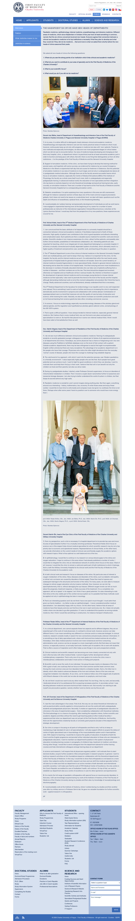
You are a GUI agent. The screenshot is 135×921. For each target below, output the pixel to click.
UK (108, 2)
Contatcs (119, 2)
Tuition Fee (43, 833)
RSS (23, 917)
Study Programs (20, 818)
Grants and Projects (71, 901)
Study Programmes (46, 818)
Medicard (18, 842)
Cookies (111, 917)
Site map (17, 917)
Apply (91, 9)
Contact (17, 894)
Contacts (116, 14)
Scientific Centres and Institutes (75, 896)
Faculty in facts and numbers (24, 836)
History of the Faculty (22, 826)
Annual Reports (20, 839)
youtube (113, 10)
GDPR (117, 917)
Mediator (68, 836)
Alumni (86, 20)
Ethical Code (19, 824)
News (17, 821)
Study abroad (69, 845)
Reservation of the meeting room (26, 852)
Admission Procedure (22, 879)
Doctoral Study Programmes (24, 876)
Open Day (43, 820)
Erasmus (106, 14)
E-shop (99, 9)
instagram (116, 10)
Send (116, 910)
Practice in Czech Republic (49, 881)
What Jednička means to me (26, 38)
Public (97, 14)
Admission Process (46, 825)
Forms (67, 861)
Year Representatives (72, 823)
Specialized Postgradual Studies (75, 898)
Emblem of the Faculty (22, 834)
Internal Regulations (100, 2)
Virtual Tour (18, 854)
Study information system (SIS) (75, 820)
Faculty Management (22, 813)
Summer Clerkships (71, 851)
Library (67, 848)
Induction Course (45, 823)
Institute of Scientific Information (75, 883)
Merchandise (19, 849)
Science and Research (107, 20)
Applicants (32, 20)
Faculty (72, 14)
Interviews (19, 28)
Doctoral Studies (45, 876)
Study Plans (69, 831)
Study (17, 884)
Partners (18, 847)
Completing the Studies (23, 892)
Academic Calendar (71, 828)
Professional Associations (48, 886)
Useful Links (69, 856)
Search (119, 6)
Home (19, 20)
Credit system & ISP (71, 833)
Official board (84, 14)
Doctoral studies (68, 20)
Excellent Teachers (21, 831)
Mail (111, 2)
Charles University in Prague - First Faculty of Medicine (75, 917)
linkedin (104, 10)
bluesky (107, 10)
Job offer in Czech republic (49, 884)
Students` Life (44, 836)
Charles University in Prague (36, 11)
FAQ (66, 864)
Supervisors (19, 889)
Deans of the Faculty (22, 829)
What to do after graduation (49, 873)
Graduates (68, 838)
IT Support (68, 909)
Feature (18, 33)
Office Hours (19, 844)
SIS (114, 2)
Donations (43, 879)
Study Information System (24, 886)
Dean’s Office (19, 816)
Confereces (68, 903)
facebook (110, 10)
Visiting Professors (71, 906)
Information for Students (73, 825)
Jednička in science (22, 43)
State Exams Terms (71, 818)
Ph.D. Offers (19, 881)
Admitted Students (46, 828)
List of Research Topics (72, 886)
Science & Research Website (74, 889)
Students (48, 20)
